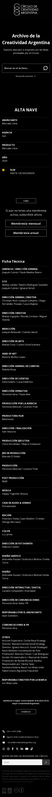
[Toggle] (47, 4)
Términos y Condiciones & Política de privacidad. (26, 780)
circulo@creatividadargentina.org (19, 742)
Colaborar (26, 711)
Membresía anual (26, 233)
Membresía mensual (26, 223)
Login (26, 200)
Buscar (45, 68)
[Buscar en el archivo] (21, 68)
